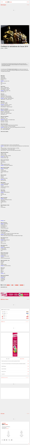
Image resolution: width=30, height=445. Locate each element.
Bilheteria (21, 432)
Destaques (3, 4)
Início (1, 44)
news (4, 44)
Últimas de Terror (5, 377)
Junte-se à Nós (21, 435)
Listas (2, 413)
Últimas (3, 321)
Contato (8, 436)
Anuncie (21, 436)
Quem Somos (8, 435)
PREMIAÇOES (12, 44)
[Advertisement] (15, 18)
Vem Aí (8, 432)
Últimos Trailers (4, 299)
